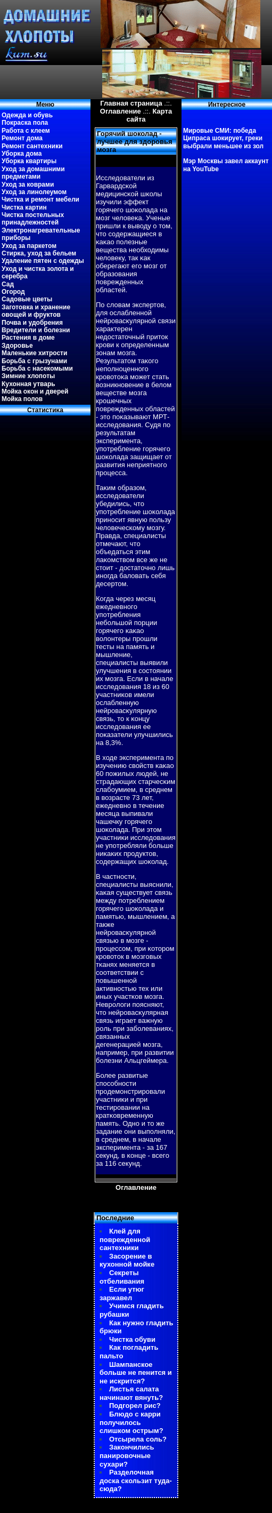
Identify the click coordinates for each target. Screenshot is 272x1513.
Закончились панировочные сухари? (127, 1455)
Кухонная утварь (28, 384)
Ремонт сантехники (32, 146)
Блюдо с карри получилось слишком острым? (131, 1422)
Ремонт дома (22, 138)
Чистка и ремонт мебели (40, 199)
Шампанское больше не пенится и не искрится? (136, 1372)
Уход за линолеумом (34, 192)
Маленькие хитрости (34, 353)
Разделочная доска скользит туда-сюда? (136, 1480)
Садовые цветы (27, 299)
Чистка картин (24, 207)
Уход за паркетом (29, 246)
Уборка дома (22, 153)
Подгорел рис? (135, 1406)
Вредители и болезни (36, 330)
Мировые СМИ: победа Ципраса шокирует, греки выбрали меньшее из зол (223, 138)
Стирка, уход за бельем (39, 253)
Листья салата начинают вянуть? (131, 1393)
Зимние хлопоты (28, 376)
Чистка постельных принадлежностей (33, 218)
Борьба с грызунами (34, 361)
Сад (8, 284)
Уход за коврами (28, 184)
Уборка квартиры (29, 161)
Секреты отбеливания (122, 1277)
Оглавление (120, 111)
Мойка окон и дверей (35, 391)
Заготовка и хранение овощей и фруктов (36, 310)
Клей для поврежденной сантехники (125, 1239)
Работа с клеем (26, 130)
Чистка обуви (132, 1339)
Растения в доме (28, 337)
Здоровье (17, 345)
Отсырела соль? (138, 1439)
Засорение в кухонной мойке (127, 1260)
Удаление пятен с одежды (43, 261)
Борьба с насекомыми (37, 368)
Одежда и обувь (27, 115)
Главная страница (131, 103)
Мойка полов (22, 399)
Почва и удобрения (32, 322)
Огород (13, 291)
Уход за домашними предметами (33, 172)
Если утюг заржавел (122, 1293)
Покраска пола (25, 122)
